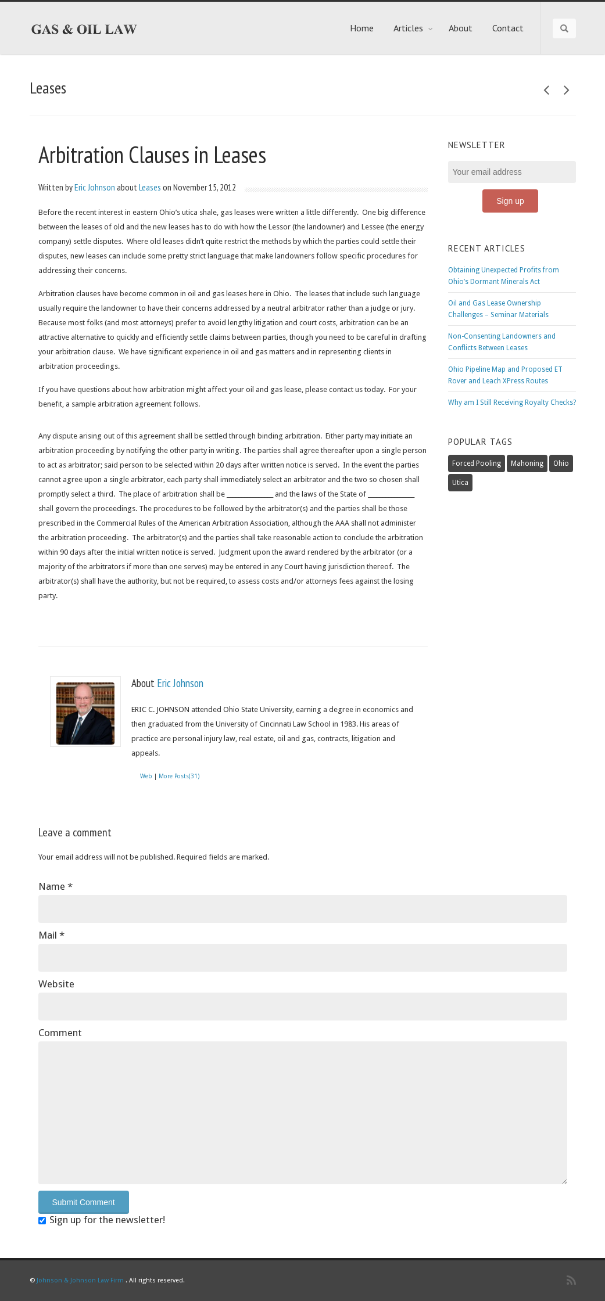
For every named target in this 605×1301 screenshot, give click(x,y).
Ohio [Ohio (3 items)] (561, 463)
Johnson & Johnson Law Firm (80, 1280)
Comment (60, 1032)
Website (56, 984)
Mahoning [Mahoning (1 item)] (527, 463)
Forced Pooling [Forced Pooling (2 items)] (476, 463)
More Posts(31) (179, 776)
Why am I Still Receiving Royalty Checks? (512, 402)
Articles (413, 28)
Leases (150, 187)
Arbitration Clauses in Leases (152, 154)
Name (55, 886)
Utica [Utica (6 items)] (460, 483)
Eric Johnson (94, 187)
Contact (508, 28)
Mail (51, 935)
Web (146, 776)
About (460, 28)
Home (362, 28)
